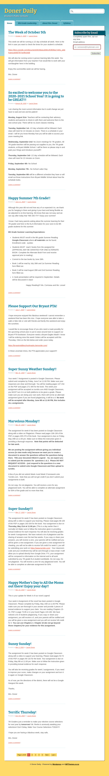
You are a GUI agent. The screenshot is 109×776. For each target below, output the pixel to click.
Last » (54, 755)
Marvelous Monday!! (24, 421)
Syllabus (67, 23)
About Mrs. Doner (49, 23)
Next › (47, 755)
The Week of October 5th (27, 32)
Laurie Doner (33, 36)
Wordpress (56, 764)
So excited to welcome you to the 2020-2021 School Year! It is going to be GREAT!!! (36, 96)
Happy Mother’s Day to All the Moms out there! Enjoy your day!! (35, 584)
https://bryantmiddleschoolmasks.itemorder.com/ (27, 345)
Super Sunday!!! (20, 509)
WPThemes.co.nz (72, 764)
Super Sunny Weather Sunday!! (32, 369)
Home (9, 23)
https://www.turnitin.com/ (40, 548)
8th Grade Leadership (27, 23)
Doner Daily (20, 10)
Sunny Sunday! (19, 644)
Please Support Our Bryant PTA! (32, 306)
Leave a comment (14, 79)
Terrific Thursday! (22, 712)
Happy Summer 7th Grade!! (29, 198)
